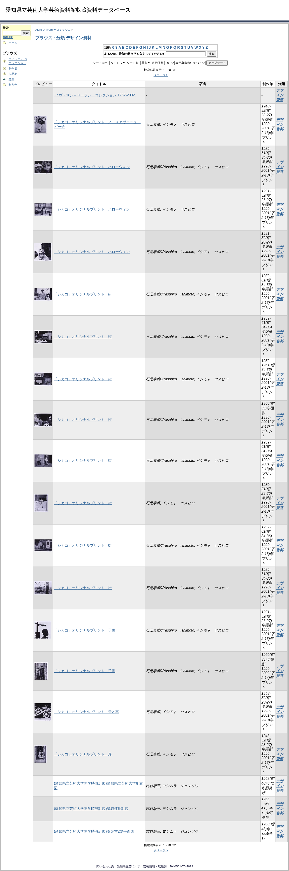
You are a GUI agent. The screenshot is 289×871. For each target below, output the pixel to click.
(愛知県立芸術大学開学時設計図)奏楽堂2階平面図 (94, 831)
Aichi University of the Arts (52, 29)
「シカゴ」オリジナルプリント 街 (83, 294)
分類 (11, 79)
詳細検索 (8, 37)
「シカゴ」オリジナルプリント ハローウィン (92, 167)
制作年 (13, 84)
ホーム (13, 42)
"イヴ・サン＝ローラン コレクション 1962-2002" (95, 95)
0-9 (114, 47)
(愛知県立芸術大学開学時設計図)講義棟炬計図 (91, 809)
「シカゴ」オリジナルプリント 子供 (84, 630)
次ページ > (161, 75)
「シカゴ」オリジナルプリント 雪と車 (86, 712)
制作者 (13, 68)
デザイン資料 (279, 95)
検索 (6, 28)
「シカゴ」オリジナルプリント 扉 (83, 754)
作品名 (13, 74)
